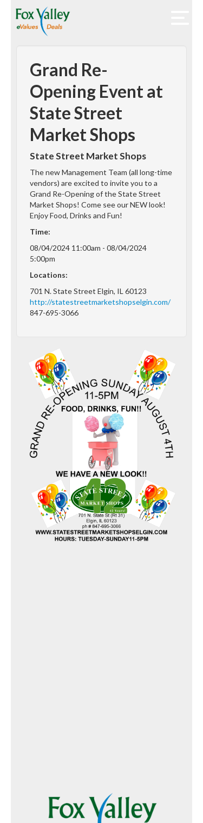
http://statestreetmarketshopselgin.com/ (100, 301)
